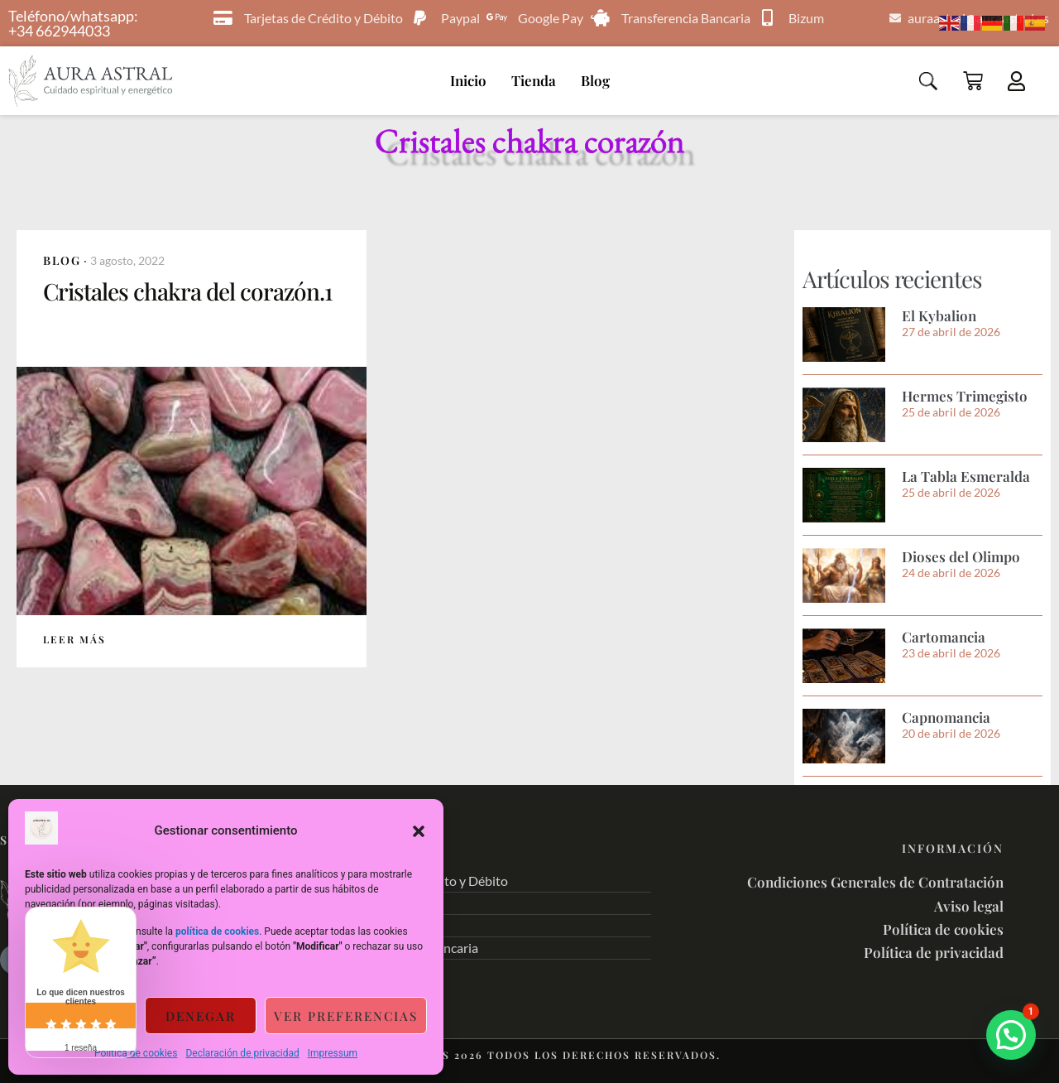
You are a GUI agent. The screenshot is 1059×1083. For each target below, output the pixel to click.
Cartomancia (943, 637)
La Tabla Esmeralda (966, 476)
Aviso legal (969, 906)
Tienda (533, 80)
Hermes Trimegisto (965, 396)
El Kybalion (939, 315)
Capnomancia (946, 717)
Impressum (332, 1053)
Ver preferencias (346, 1016)
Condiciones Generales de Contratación (875, 882)
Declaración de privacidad (242, 1053)
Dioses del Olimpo (961, 556)
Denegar (200, 1016)
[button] (418, 831)
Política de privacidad (934, 952)
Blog (595, 80)
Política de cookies (136, 1053)
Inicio (468, 80)
